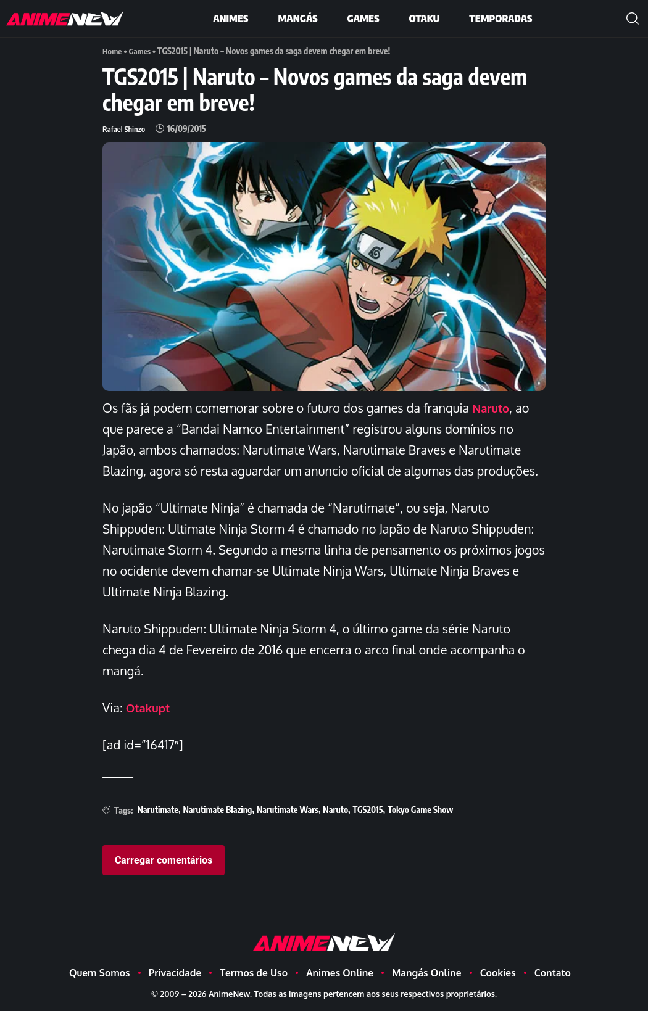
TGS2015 (368, 809)
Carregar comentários (163, 859)
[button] (632, 18)
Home (112, 51)
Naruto (492, 408)
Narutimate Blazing (217, 809)
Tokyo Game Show (420, 809)
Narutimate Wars (287, 809)
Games (142, 51)
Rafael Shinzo (125, 128)
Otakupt (150, 707)
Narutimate (157, 809)
